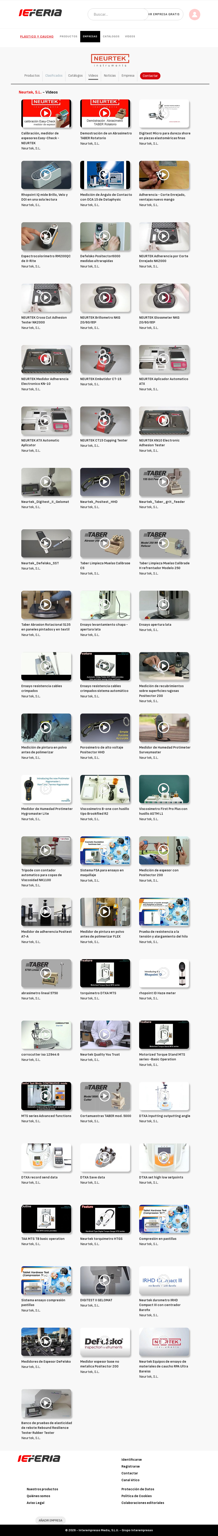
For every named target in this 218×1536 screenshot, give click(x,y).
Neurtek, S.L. (47, 141)
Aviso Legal (35, 1503)
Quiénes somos (38, 1496)
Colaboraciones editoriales (142, 1503)
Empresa (127, 75)
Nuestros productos (42, 1489)
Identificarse (131, 1460)
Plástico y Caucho (37, 36)
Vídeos (130, 36)
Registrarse (130, 1466)
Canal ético (130, 1480)
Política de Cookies (136, 1496)
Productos (69, 36)
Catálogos (111, 36)
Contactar (150, 76)
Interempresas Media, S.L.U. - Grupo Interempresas (116, 1530)
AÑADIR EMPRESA (50, 1520)
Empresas (90, 36)
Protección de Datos (137, 1489)
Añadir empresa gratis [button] (160, 14)
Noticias (110, 75)
